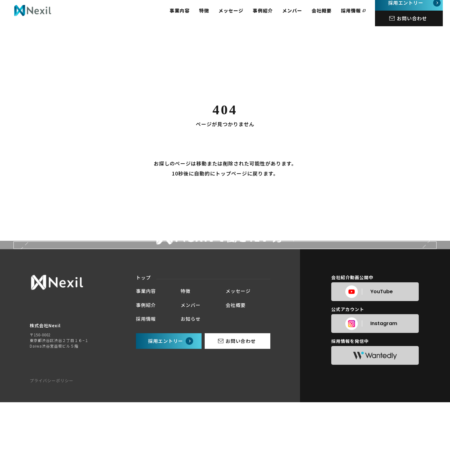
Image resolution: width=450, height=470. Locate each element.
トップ (143, 406)
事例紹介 (270, 15)
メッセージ (238, 15)
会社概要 (329, 15)
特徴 (211, 15)
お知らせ (191, 447)
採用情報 (358, 15)
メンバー (299, 15)
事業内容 (187, 15)
